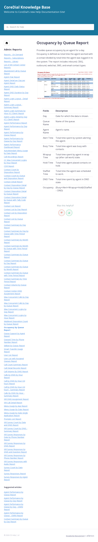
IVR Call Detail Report (13, 402)
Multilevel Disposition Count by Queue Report (16, 322)
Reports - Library (11, 61)
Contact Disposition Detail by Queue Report (15, 192)
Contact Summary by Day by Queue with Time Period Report (16, 234)
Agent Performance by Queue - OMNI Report (13, 514)
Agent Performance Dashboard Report (12, 145)
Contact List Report (12, 206)
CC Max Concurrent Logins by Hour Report (15, 161)
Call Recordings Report (13, 156)
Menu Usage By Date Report (16, 409)
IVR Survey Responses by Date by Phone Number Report (14, 437)
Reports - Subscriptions (14, 58)
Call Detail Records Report (15, 368)
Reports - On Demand (13, 54)
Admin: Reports (13, 49)
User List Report (11, 355)
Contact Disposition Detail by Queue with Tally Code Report (15, 200)
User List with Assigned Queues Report (14, 359)
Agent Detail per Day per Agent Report (14, 81)
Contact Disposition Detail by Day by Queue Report (15, 186)
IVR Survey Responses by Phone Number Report (14, 456)
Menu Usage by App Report (15, 406)
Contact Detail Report (13, 181)
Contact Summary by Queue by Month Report (16, 268)
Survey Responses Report (15, 473)
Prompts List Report (12, 419)
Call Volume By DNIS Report (16, 371)
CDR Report (9, 166)
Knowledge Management (75, 536)
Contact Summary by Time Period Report (15, 280)
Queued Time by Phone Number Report (14, 340)
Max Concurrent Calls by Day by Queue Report (16, 304)
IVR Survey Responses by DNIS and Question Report (15, 450)
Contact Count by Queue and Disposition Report (14, 177)
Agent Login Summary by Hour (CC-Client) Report (14, 112)
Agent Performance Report (15, 123)
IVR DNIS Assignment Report (16, 399)
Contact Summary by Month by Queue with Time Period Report (16, 248)
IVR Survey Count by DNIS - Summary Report (15, 429)
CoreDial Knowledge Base (27, 7)
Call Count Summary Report (16, 364)
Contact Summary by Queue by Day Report (16, 262)
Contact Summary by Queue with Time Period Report (16, 274)
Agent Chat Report (12, 77)
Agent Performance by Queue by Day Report (13, 139)
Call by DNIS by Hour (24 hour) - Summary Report (14, 388)
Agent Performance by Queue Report (13, 133)
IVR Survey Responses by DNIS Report (14, 444)
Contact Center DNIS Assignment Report (13, 292)
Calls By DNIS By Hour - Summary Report (14, 394)
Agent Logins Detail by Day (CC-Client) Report (15, 118)
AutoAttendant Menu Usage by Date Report (16, 151)
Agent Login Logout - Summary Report (13, 106)
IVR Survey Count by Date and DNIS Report (15, 423)
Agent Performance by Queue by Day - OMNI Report (13, 507)
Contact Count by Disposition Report (12, 170)
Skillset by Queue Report (14, 345)
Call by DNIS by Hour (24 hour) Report (14, 382)
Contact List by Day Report (15, 209)
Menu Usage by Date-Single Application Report (16, 414)
